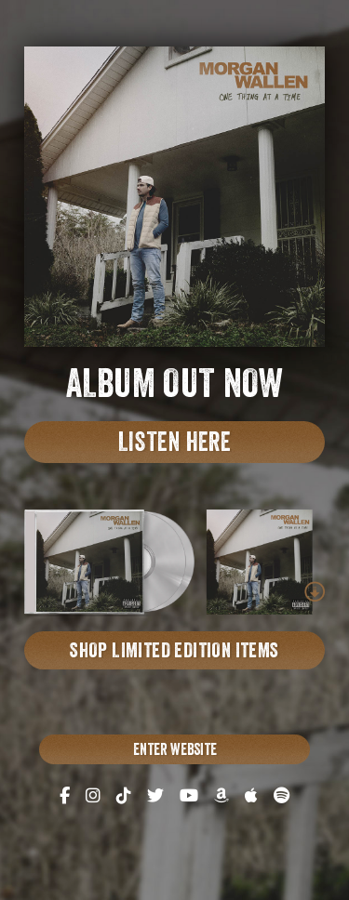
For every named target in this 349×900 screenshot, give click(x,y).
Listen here (174, 445)
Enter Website (175, 752)
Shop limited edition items (174, 652)
